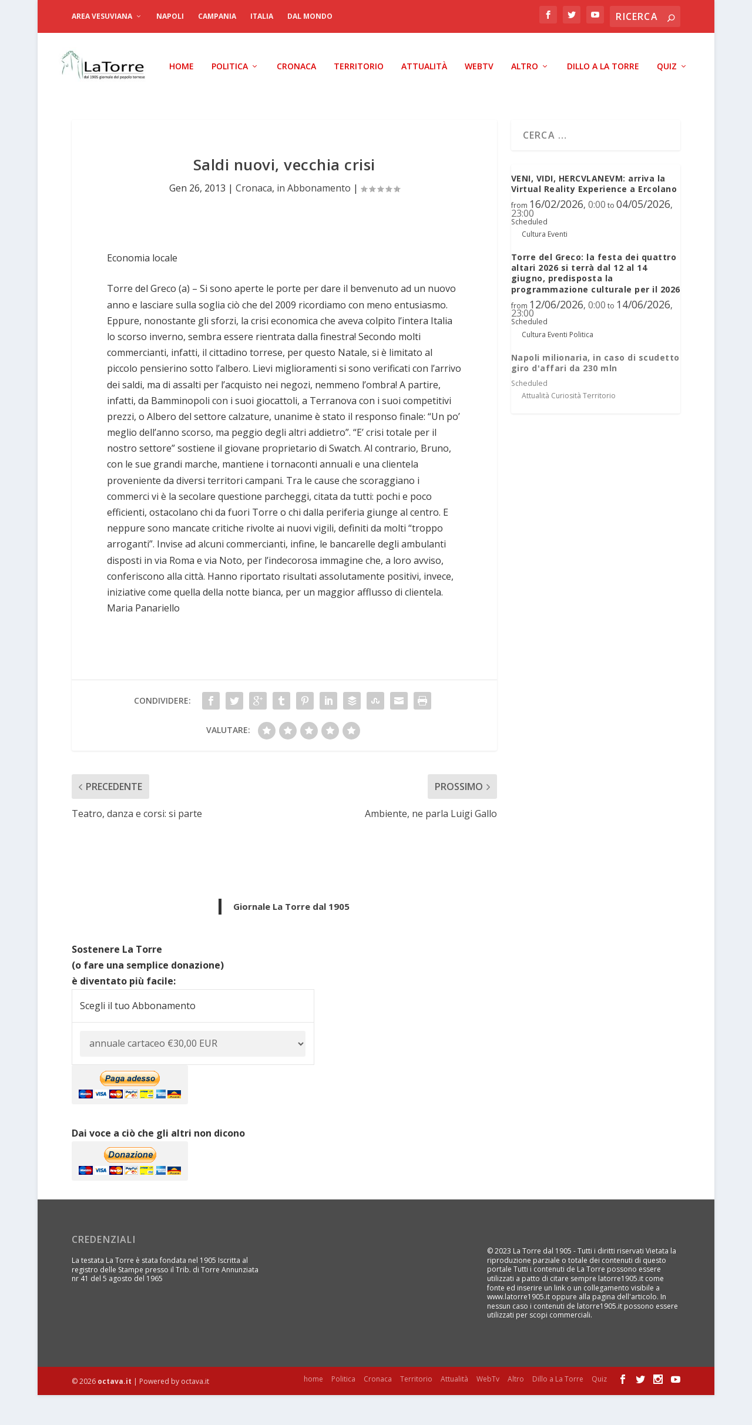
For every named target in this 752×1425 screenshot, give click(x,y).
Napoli (170, 16)
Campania (217, 16)
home (76, 97)
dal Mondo (310, 16)
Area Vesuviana (102, 16)
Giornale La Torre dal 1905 (291, 936)
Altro (419, 97)
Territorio (253, 97)
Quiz (562, 97)
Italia (261, 16)
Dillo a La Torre (498, 97)
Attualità (319, 97)
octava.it (115, 1411)
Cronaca (191, 97)
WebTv (374, 97)
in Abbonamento (314, 218)
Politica (124, 97)
